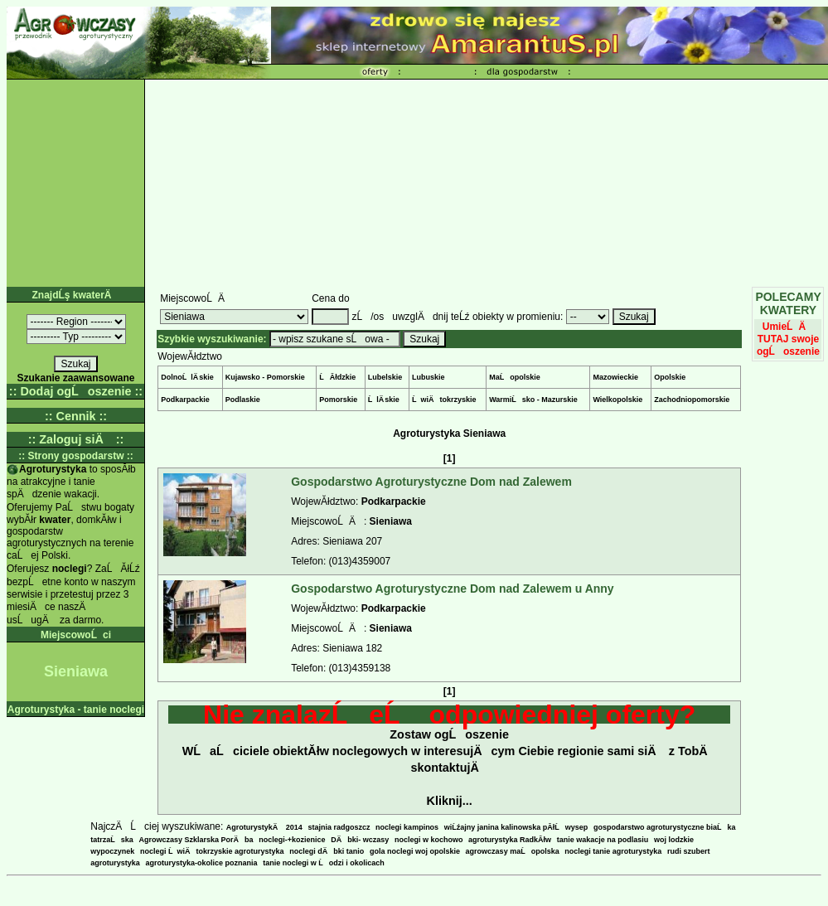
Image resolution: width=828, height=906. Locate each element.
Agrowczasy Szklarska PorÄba (196, 840)
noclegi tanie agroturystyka (612, 851)
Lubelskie (385, 377)
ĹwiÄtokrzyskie (444, 399)
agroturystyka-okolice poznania (202, 863)
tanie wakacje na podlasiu (603, 840)
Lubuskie (428, 377)
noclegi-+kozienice (292, 840)
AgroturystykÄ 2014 (264, 827)
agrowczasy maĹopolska (512, 851)
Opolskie (669, 377)
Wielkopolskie (617, 399)
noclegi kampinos (406, 827)
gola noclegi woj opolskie (415, 851)
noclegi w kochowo (429, 840)
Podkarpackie (185, 399)
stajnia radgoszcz (338, 827)
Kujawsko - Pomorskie (265, 377)
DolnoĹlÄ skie (187, 377)
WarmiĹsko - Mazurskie (533, 399)
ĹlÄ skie (383, 399)
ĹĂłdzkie (337, 377)
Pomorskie (338, 399)
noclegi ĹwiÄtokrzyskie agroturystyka (212, 851)
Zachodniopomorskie (691, 399)
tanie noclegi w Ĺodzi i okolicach (324, 863)
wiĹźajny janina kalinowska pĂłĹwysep (516, 827)
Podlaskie (242, 399)
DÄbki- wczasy (360, 840)
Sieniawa (391, 521)
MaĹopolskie (514, 377)
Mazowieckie (615, 377)
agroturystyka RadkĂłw (509, 840)
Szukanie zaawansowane (75, 378)
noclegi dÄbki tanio (326, 851)
